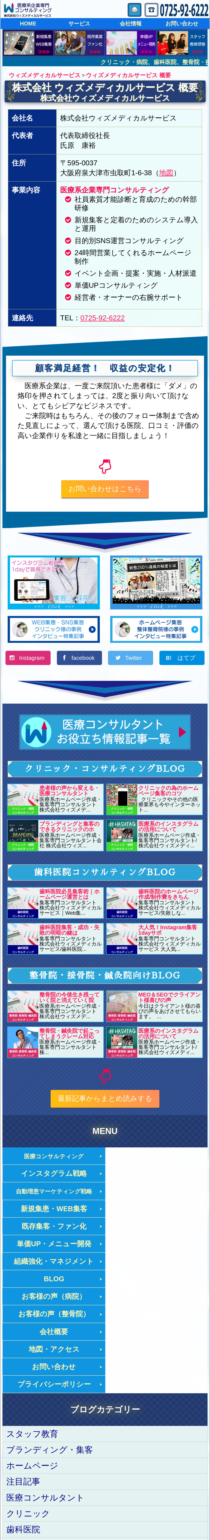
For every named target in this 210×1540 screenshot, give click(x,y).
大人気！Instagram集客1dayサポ (167, 931)
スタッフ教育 (32, 1313)
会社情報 (131, 24)
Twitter (134, 659)
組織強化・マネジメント (54, 1210)
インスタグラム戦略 (156, 1157)
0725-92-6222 (102, 318)
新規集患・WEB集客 (156, 1175)
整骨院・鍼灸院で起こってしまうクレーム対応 (69, 1035)
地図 (166, 173)
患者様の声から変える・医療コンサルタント (69, 792)
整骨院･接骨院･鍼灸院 (48, 1424)
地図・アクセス (156, 1245)
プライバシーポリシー (156, 1263)
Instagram (31, 659)
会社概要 (54, 1245)
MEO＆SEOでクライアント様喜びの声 (169, 999)
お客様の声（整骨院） (156, 1228)
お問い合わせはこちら (105, 489)
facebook (83, 659)
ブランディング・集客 (49, 1329)
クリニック (28, 1392)
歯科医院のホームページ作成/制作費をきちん (168, 895)
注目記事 (23, 1360)
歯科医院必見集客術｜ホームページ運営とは (69, 895)
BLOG (156, 1210)
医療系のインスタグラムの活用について (168, 828)
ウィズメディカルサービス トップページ (70, 1483)
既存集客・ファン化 (53, 1192)
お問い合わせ (181, 24)
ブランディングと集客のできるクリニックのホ (69, 828)
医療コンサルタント (45, 1376)
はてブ (186, 659)
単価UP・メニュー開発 (156, 1192)
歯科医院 (23, 1408)
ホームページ (32, 1344)
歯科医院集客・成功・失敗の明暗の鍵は (69, 931)
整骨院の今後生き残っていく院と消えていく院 (69, 999)
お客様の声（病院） (54, 1228)
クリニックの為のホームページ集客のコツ (168, 792)
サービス (79, 24)
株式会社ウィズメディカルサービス (105, 98)
